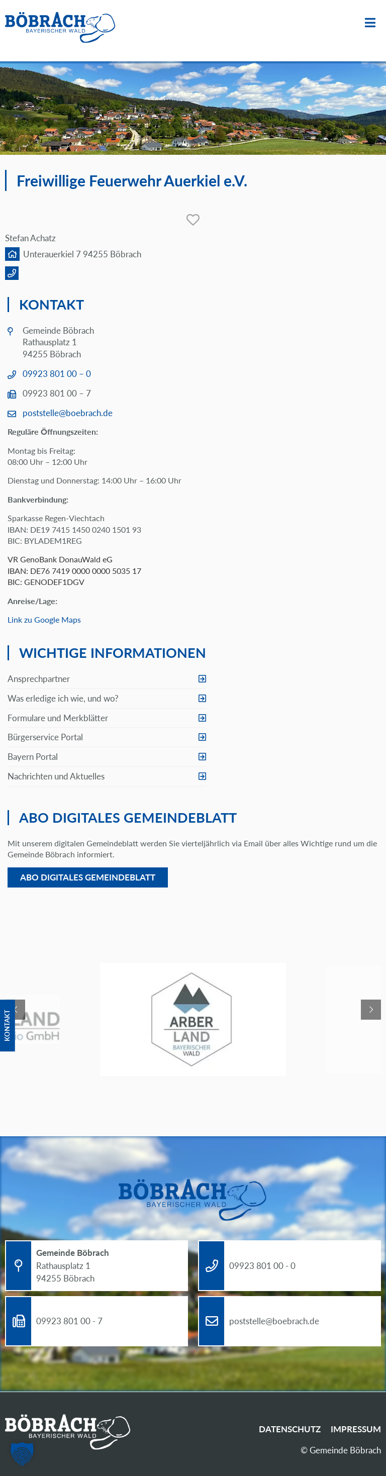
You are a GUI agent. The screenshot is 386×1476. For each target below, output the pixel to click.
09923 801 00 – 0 (57, 373)
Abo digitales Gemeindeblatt (87, 877)
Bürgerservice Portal (45, 737)
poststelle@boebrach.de (68, 413)
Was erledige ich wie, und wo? (63, 698)
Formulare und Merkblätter (58, 718)
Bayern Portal (33, 756)
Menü (370, 23)
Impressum (356, 1429)
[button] (22, 1454)
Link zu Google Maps (44, 619)
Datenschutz (290, 1429)
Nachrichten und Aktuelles (56, 776)
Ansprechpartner (39, 678)
